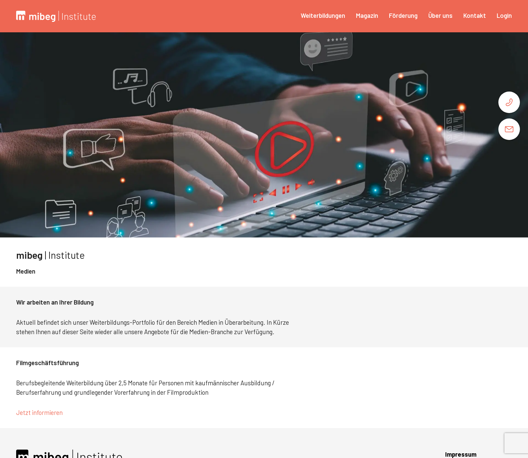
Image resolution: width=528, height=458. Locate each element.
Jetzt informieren (40, 412)
